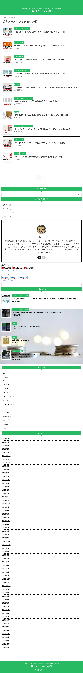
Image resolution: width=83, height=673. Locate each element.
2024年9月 (6, 508)
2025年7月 (6, 474)
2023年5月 (6, 563)
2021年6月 (6, 642)
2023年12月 (6, 539)
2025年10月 (6, 464)
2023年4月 (6, 566)
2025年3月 (6, 488)
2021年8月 (6, 635)
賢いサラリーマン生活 (41, 11)
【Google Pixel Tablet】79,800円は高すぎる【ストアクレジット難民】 (41, 144)
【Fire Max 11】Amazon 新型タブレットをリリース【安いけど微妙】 (41, 60)
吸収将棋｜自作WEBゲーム (22, 342)
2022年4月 (6, 608)
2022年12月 (6, 580)
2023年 (10, 17)
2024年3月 (6, 529)
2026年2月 (6, 450)
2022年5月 (6, 604)
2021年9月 (6, 632)
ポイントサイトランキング (11, 272)
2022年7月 (6, 597)
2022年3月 (6, 611)
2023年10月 (6, 546)
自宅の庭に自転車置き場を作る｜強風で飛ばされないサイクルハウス (38, 314)
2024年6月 (6, 519)
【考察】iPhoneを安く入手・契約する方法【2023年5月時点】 (38, 103)
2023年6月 (6, 560)
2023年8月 (6, 553)
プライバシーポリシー (10, 214)
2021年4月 (6, 649)
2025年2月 (6, 491)
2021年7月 (6, 638)
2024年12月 (6, 498)
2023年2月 (6, 573)
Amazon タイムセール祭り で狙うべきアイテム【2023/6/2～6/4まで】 (41, 46)
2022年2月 (6, 614)
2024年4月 (6, 525)
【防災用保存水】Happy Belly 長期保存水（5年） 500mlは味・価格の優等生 (43, 117)
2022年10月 (6, 587)
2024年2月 (6, 532)
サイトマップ (6, 210)
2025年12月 (6, 457)
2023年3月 (6, 570)
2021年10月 (6, 628)
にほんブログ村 (8, 282)
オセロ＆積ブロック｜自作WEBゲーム (27, 328)
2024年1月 (6, 536)
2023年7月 (6, 556)
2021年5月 (6, 645)
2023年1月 (6, 577)
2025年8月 (6, 471)
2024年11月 (6, 501)
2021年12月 (6, 621)
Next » (42, 172)
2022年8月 (6, 594)
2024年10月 (6, 505)
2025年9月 (6, 467)
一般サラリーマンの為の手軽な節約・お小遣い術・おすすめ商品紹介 (41, 664)
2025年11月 (6, 460)
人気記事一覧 (6, 218)
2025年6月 (6, 478)
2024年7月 (6, 515)
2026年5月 (6, 440)
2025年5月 (6, 481)
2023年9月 (6, 549)
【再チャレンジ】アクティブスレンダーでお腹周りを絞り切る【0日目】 (41, 74)
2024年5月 (6, 522)
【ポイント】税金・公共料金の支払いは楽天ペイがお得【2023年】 (39, 158)
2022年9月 (6, 590)
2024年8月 (6, 512)
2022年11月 (6, 584)
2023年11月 (6, 543)
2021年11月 (6, 625)
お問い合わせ (6, 206)
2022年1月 (6, 618)
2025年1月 (6, 495)
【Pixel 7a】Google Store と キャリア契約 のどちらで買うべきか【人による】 (44, 131)
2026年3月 (6, 447)
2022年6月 (6, 601)
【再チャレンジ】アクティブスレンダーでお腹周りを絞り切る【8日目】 (41, 32)
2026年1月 (6, 454)
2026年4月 (6, 443)
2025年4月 (6, 484)
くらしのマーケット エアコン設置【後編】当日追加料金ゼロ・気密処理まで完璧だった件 (46, 300)
